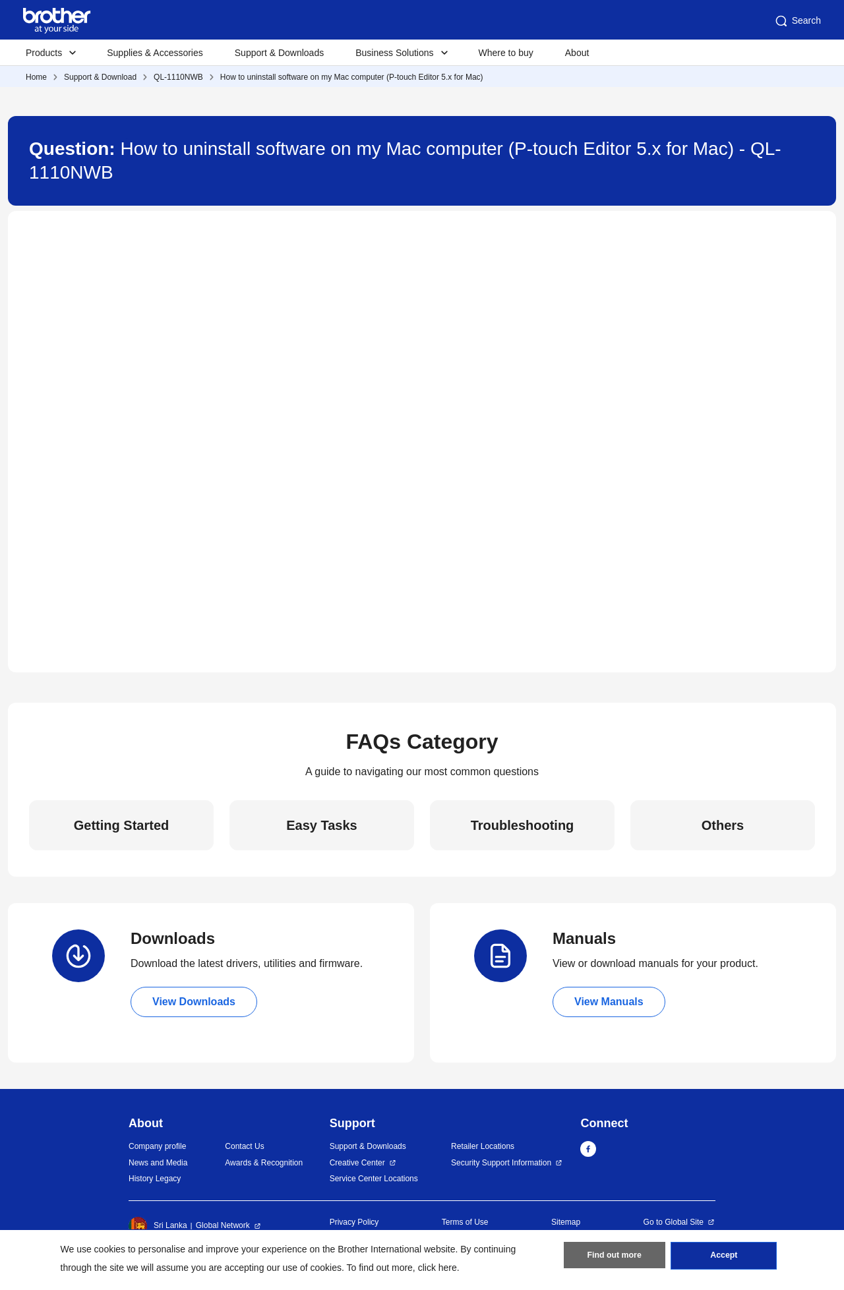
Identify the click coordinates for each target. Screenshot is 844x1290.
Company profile (157, 1146)
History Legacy (155, 1178)
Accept (724, 1257)
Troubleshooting (522, 825)
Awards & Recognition (264, 1162)
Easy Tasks (321, 825)
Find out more (614, 1257)
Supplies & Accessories (155, 52)
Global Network (223, 1225)
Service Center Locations (374, 1178)
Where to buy (506, 52)
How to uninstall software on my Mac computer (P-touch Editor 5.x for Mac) (351, 77)
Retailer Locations (482, 1146)
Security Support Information (501, 1162)
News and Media (158, 1162)
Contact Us (244, 1146)
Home (36, 77)
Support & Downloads (279, 52)
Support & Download (100, 77)
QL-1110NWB (178, 77)
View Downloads (193, 1001)
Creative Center (357, 1162)
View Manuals (609, 1001)
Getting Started (121, 825)
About (577, 52)
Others (723, 825)
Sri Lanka (158, 1226)
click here (437, 1267)
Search (797, 21)
